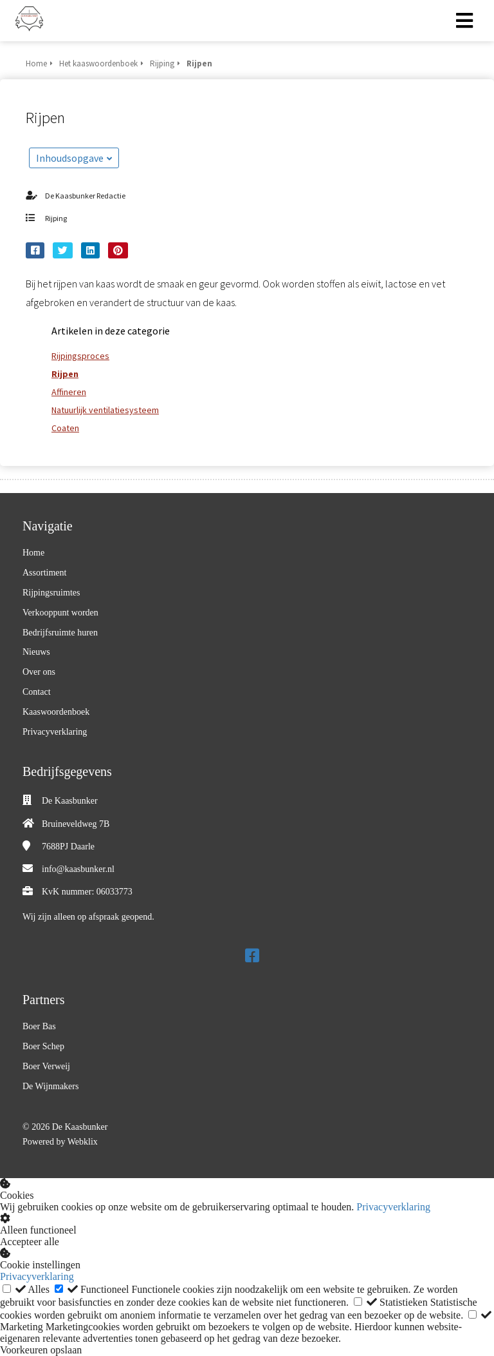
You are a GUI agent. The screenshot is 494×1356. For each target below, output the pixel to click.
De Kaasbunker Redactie (85, 195)
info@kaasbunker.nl (78, 869)
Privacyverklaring (393, 1206)
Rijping (56, 218)
